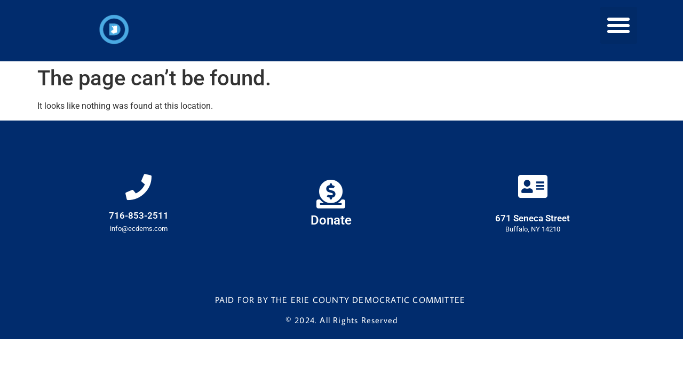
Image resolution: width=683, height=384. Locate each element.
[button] (618, 25)
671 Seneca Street (532, 218)
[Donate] (331, 194)
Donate (331, 220)
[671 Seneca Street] (532, 187)
